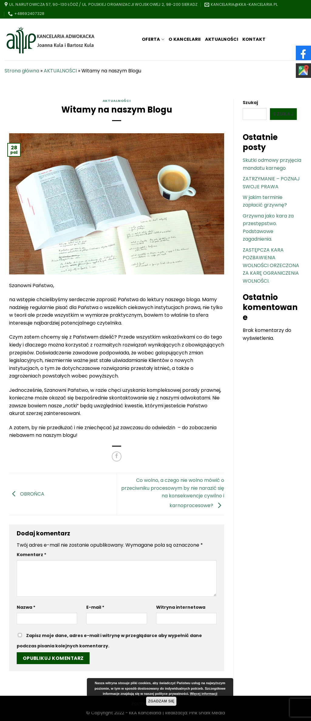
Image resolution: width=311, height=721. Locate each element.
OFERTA (153, 39)
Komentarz (31, 555)
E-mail (95, 607)
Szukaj (250, 102)
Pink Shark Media (207, 713)
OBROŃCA (26, 493)
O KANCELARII (184, 39)
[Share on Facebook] (117, 456)
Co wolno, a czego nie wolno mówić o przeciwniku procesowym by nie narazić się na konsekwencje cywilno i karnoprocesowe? (172, 493)
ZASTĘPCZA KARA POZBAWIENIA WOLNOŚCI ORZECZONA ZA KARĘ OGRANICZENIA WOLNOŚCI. (271, 265)
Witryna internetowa (180, 607)
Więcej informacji (203, 693)
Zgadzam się (161, 701)
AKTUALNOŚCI (221, 39)
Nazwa (26, 607)
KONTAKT (253, 39)
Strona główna (22, 70)
